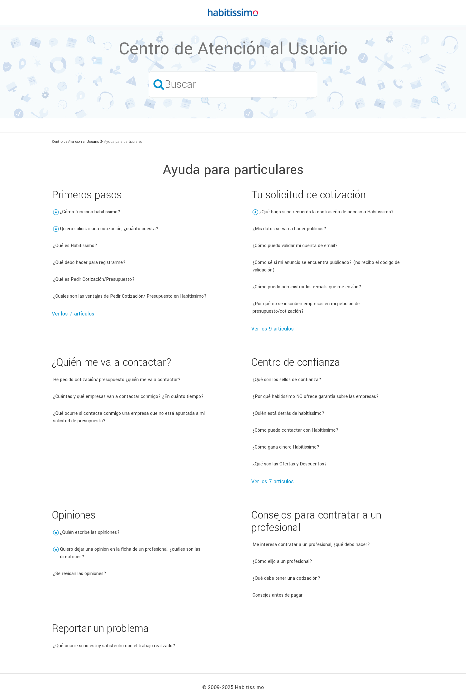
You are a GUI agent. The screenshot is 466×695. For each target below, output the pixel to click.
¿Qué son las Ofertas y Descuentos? (290, 464)
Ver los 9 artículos (272, 328)
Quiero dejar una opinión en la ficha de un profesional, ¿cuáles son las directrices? (130, 553)
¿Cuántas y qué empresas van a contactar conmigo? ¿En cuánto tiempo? (128, 396)
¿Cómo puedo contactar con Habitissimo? (295, 430)
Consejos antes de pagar (278, 595)
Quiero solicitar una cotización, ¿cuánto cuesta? (109, 229)
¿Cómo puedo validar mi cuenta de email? (295, 245)
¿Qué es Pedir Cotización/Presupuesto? (94, 279)
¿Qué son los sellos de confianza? (287, 379)
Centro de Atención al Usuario (75, 141)
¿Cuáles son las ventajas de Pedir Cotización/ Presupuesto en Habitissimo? (130, 296)
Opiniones (74, 515)
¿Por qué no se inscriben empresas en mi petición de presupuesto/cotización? (306, 307)
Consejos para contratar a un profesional (316, 521)
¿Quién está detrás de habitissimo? (288, 413)
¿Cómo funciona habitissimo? (90, 212)
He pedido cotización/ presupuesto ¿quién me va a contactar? (117, 379)
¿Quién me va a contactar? (112, 362)
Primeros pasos (87, 195)
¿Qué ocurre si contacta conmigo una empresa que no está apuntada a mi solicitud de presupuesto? (129, 417)
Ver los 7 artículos (73, 313)
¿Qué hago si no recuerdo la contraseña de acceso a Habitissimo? (326, 212)
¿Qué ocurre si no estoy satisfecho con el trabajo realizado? (114, 646)
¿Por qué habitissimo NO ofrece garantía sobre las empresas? (316, 396)
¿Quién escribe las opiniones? (90, 532)
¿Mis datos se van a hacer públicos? (289, 229)
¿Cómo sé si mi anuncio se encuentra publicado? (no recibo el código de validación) (326, 266)
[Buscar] (233, 84)
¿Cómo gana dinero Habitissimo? (286, 447)
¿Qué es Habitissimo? (75, 245)
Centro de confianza (295, 362)
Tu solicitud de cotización (308, 195)
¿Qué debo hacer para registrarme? (89, 262)
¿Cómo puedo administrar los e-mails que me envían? (307, 287)
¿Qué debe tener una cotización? (286, 578)
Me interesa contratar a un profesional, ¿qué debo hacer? (311, 544)
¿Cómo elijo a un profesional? (282, 561)
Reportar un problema (100, 628)
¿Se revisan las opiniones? (79, 573)
